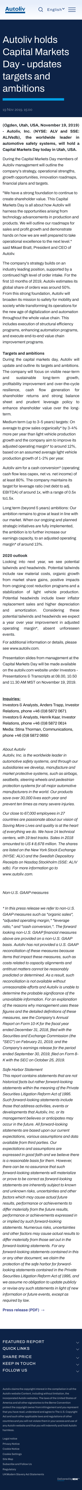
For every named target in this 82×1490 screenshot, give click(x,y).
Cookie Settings (12, 1454)
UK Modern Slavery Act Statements (23, 1474)
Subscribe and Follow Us (17, 1464)
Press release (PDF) (21, 1310)
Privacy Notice (11, 1443)
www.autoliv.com (24, 648)
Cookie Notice (11, 1448)
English (54, 10)
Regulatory (9, 1469)
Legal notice (10, 1438)
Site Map (8, 1459)
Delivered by (65, 1478)
